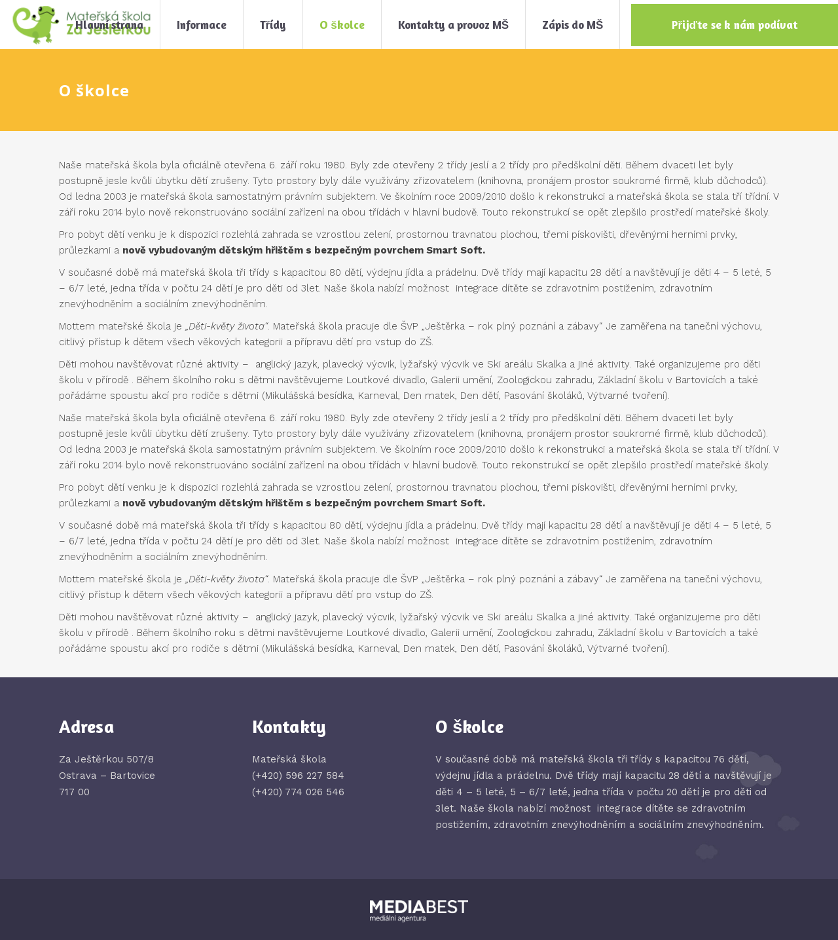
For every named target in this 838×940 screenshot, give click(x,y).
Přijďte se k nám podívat (734, 24)
